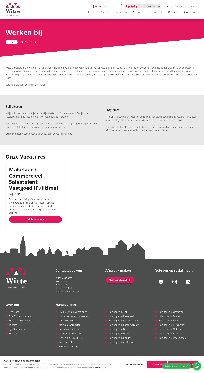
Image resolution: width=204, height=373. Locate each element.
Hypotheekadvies (17, 329)
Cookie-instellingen (134, 364)
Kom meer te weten (103, 368)
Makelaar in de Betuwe (20, 320)
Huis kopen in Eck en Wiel (171, 324)
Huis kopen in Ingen (168, 320)
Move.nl (13, 333)
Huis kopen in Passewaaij (121, 316)
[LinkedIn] (188, 281)
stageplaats (121, 120)
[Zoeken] (96, 6)
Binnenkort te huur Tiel (70, 337)
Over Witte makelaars (20, 316)
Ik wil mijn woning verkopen (73, 311)
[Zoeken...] (108, 6)
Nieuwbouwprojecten (70, 324)
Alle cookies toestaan (183, 364)
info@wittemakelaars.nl (53, 126)
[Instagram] (174, 281)
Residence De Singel (69, 346)
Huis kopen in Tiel (118, 311)
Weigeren (157, 364)
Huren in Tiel (65, 342)
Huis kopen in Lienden (120, 337)
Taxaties (13, 324)
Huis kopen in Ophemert (171, 329)
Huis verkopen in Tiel (69, 329)
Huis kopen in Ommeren (170, 311)
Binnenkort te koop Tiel (70, 333)
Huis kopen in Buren (119, 329)
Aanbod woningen (68, 320)
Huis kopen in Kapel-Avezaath (124, 324)
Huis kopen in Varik (168, 333)
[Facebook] (161, 281)
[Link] (13, 9)
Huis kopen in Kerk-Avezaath (123, 320)
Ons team (14, 311)
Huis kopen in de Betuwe (121, 342)
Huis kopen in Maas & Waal (172, 337)
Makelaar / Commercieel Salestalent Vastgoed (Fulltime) (33, 178)
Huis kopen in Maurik (119, 333)
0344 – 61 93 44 (64, 288)
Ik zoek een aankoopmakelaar (74, 316)
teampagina (66, 133)
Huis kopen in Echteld (169, 316)
